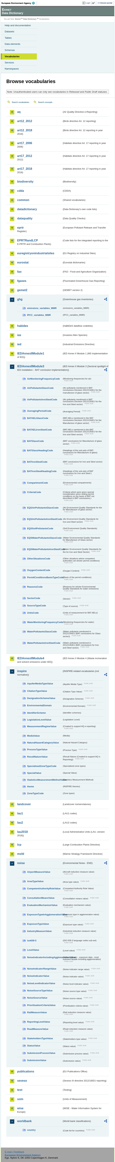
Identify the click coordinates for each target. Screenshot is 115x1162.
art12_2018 (24, 130)
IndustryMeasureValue (39, 931)
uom (20, 1099)
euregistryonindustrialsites (35, 253)
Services (9, 62)
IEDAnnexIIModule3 (30, 366)
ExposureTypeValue (38, 924)
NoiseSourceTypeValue (40, 990)
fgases (21, 280)
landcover (24, 804)
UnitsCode (33, 612)
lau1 (20, 813)
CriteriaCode (34, 492)
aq (19, 111)
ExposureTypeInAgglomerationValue (44, 914)
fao (19, 271)
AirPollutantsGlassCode (40, 388)
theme (30, 786)
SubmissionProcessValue (41, 1053)
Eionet (18, 19)
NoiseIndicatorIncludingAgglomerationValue (44, 957)
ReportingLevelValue (38, 1021)
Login (88, 3)
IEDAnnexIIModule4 (30, 658)
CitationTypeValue (37, 691)
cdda (20, 190)
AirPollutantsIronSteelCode (42, 399)
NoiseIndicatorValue (38, 976)
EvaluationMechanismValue (42, 905)
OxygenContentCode (38, 570)
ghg (19, 299)
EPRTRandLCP (27, 240)
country (31, 1130)
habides (22, 325)
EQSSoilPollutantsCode (40, 528)
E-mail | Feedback (14, 1151)
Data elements (12, 44)
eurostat (23, 262)
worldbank (24, 1121)
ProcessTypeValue (37, 749)
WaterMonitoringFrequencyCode (44, 622)
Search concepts (45, 102)
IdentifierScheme (36, 712)
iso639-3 (31, 940)
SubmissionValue (36, 1060)
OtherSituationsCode (38, 558)
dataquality (24, 218)
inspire (22, 671)
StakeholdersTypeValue (40, 1038)
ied (19, 344)
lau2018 (22, 831)
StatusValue (33, 1045)
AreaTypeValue (35, 881)
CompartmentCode (37, 482)
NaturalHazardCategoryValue (43, 742)
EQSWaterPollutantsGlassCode (44, 537)
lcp (19, 844)
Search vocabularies (20, 102)
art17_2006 (24, 143)
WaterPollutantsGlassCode (42, 631)
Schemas (10, 50)
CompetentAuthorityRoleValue (44, 888)
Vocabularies (12, 56)
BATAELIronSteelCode (39, 429)
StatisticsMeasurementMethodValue (44, 779)
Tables (8, 37)
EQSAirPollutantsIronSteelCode (44, 519)
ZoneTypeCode (35, 793)
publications (25, 1071)
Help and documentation (18, 25)
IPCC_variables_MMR (39, 315)
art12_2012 (24, 121)
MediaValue (33, 735)
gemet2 (22, 290)
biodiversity (25, 181)
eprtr (20, 227)
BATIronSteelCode (37, 461)
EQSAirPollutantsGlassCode (43, 507)
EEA (19, 3)
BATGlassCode (35, 441)
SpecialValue (34, 773)
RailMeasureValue (37, 1012)
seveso (22, 1080)
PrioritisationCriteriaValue (41, 1005)
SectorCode (33, 598)
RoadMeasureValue (37, 1029)
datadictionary (27, 209)
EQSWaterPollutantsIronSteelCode (44, 549)
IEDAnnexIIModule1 (30, 353)
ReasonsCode (34, 586)
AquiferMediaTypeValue (40, 683)
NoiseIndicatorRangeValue (41, 968)
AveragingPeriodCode (39, 411)
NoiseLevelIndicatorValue (41, 983)
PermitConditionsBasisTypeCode (44, 577)
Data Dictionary (29, 19)
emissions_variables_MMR (42, 308)
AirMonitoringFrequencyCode (43, 378)
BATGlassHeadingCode (40, 450)
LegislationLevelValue (39, 719)
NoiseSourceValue (37, 997)
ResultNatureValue (37, 756)
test (19, 1089)
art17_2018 (24, 168)
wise (20, 1108)
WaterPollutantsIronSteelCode (43, 643)
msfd (20, 853)
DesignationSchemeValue (41, 698)
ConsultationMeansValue (40, 898)
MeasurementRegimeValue (41, 726)
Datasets (9, 31)
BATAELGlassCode (37, 418)
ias (19, 335)
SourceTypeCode (36, 605)
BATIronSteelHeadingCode (42, 471)
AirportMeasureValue (38, 872)
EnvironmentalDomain (39, 705)
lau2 (20, 822)
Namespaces (12, 68)
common (23, 200)
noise (21, 863)
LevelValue (33, 950)
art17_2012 (24, 155)
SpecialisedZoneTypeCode (41, 766)
